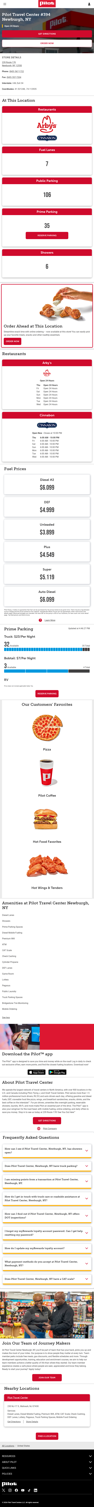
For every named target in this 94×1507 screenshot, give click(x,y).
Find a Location (47, 1436)
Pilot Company (50, 1128)
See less (6, 1017)
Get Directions (47, 34)
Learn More (50, 620)
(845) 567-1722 (16, 71)
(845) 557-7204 (14, 77)
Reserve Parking (47, 235)
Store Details (32, 1421)
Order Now (47, 43)
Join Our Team (47, 1377)
